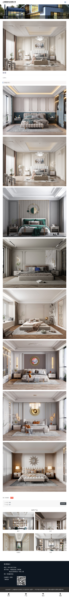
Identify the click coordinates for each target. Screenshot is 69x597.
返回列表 (63, 503)
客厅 (10, 504)
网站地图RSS (52, 589)
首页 (54, 17)
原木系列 (64, 17)
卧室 (12, 497)
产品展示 (59, 17)
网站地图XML (60, 589)
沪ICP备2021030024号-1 (41, 589)
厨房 (10, 502)
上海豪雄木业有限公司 (18, 589)
